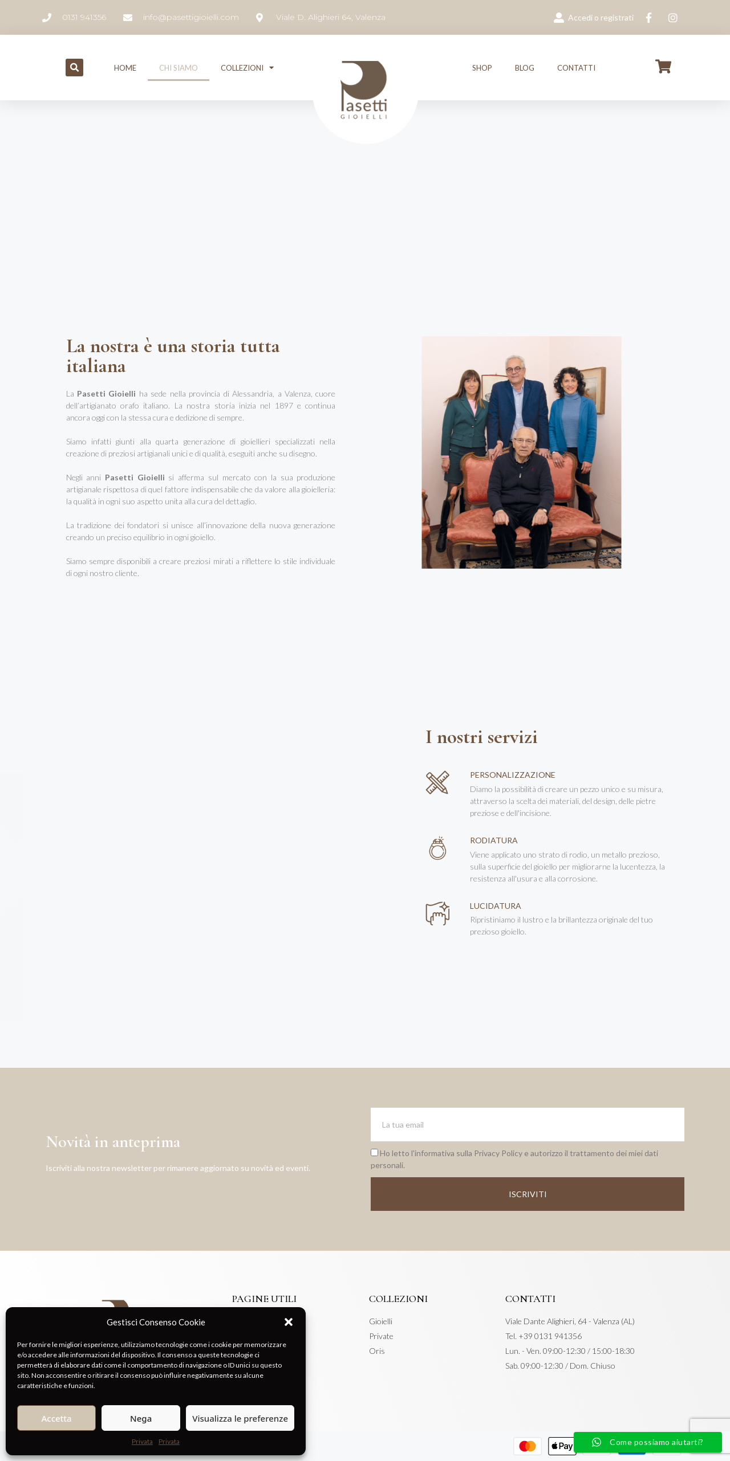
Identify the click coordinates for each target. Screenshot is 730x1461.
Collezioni (247, 67)
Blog (524, 67)
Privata (142, 1441)
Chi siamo (178, 67)
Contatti (576, 67)
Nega (141, 1418)
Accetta (56, 1418)
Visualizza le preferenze (240, 1418)
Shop (482, 67)
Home (125, 67)
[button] (288, 1322)
